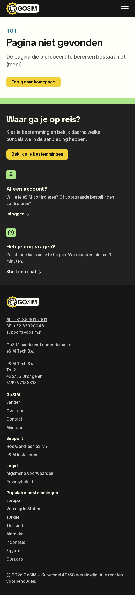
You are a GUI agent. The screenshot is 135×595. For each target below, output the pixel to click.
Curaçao (14, 559)
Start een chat (24, 271)
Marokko (15, 534)
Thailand (14, 525)
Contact (14, 419)
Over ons (15, 410)
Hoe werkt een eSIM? (27, 446)
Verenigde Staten (23, 509)
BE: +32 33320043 (25, 326)
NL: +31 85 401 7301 (26, 319)
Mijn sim (14, 427)
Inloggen (18, 214)
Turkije (12, 517)
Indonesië (15, 542)
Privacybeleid (19, 482)
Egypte (13, 551)
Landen (13, 402)
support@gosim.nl (24, 332)
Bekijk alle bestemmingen (37, 154)
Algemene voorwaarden (29, 473)
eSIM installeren (21, 455)
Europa (13, 500)
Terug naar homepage (33, 82)
